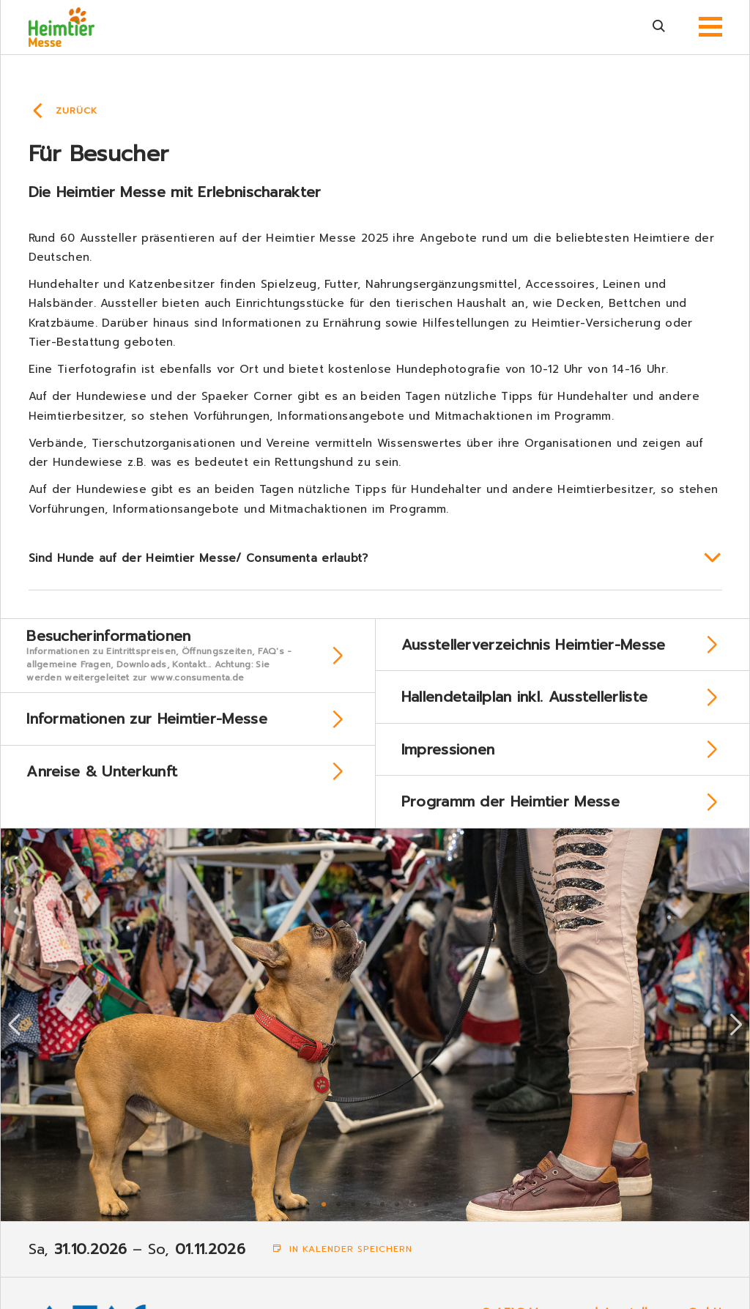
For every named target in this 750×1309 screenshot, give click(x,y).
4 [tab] (367, 1216)
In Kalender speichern (342, 1262)
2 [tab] (338, 1216)
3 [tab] (353, 1216)
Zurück (76, 110)
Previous (15, 1038)
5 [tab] (382, 1216)
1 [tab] (323, 1216)
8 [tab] (426, 1216)
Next (736, 1038)
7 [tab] (411, 1216)
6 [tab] (397, 1216)
